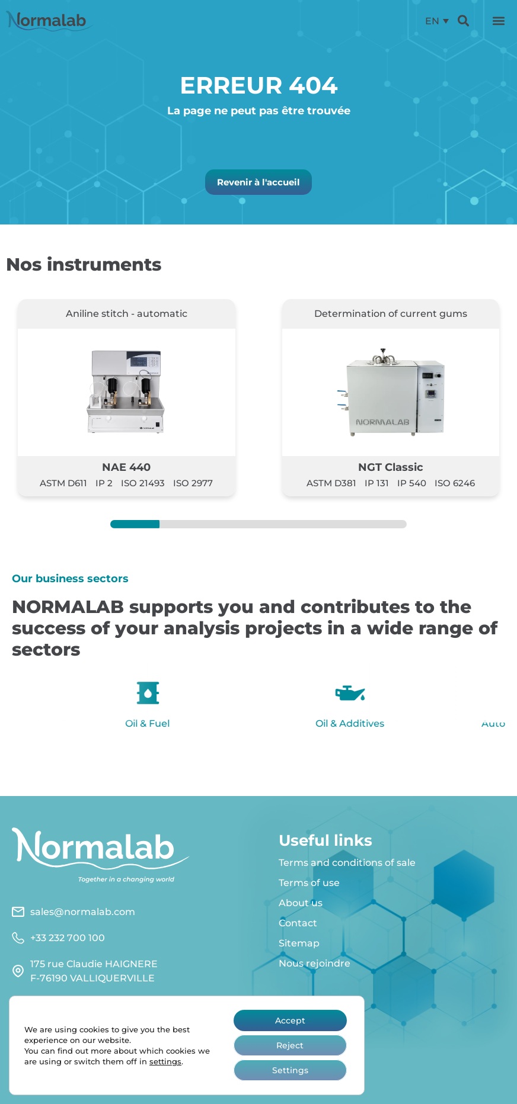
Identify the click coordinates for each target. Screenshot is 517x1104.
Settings (290, 1070)
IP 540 (411, 483)
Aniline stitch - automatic (126, 313)
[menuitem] (436, 21)
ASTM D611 (63, 483)
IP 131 (377, 483)
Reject (290, 1045)
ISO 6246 (455, 483)
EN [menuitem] (432, 20)
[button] (498, 20)
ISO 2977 (193, 483)
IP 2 (104, 483)
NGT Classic (390, 467)
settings (165, 1061)
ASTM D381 (331, 483)
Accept (290, 1020)
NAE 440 (126, 467)
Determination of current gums (390, 313)
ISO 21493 (143, 483)
